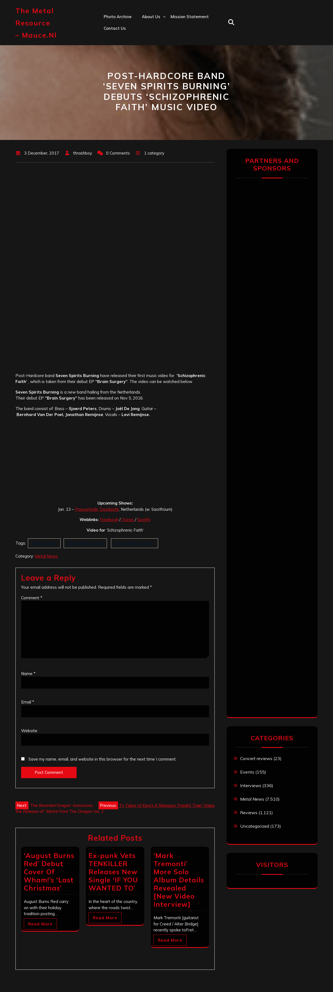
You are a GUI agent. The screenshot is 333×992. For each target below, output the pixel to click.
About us (151, 16)
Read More (40, 923)
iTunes (127, 519)
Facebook (109, 519)
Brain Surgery (44, 543)
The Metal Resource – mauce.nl (36, 22)
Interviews (250, 785)
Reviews (248, 812)
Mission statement (190, 16)
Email (27, 702)
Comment (31, 597)
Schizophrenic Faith (85, 543)
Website (29, 730)
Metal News (46, 556)
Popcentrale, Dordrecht (97, 509)
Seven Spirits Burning (134, 543)
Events (247, 772)
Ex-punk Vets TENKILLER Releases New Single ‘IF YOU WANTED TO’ (113, 871)
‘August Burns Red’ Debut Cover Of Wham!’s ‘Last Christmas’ (49, 871)
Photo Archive (118, 16)
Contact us (115, 28)
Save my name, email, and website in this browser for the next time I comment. (102, 759)
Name (28, 673)
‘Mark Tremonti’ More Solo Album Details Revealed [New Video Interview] (179, 879)
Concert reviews (256, 758)
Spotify (144, 519)
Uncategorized (254, 826)
